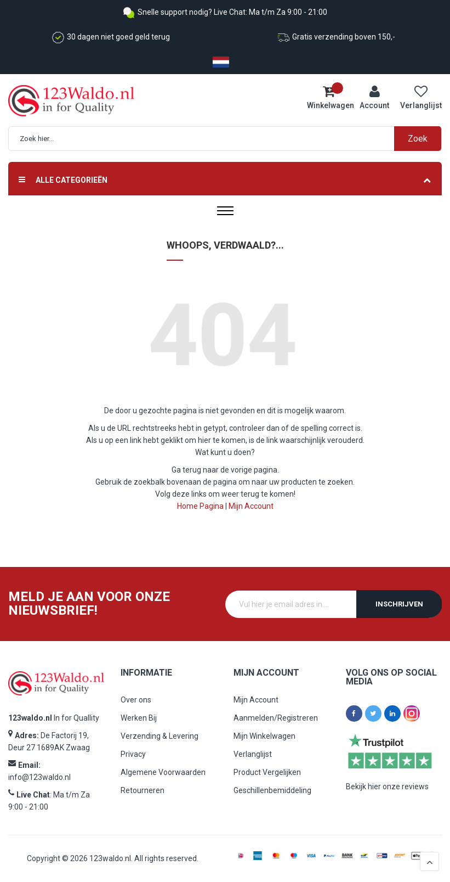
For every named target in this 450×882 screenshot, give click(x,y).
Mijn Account (251, 506)
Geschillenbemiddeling (272, 790)
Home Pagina (200, 506)
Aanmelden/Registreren (275, 718)
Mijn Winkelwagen (264, 736)
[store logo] (58, 100)
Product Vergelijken (267, 772)
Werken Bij (139, 718)
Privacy (133, 754)
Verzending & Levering (159, 736)
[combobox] (230, 138)
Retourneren (142, 790)
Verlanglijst (252, 754)
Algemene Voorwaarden (163, 772)
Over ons (136, 699)
